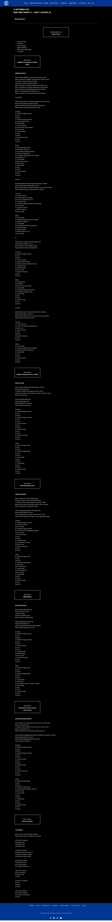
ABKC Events (54, 4)
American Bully (21, 43)
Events (37, 907)
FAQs (89, 4)
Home (26, 4)
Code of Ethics (75, 907)
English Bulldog (21, 49)
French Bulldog (21, 47)
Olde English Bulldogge (24, 51)
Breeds (46, 4)
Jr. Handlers (82, 4)
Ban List (84, 907)
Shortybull (20, 45)
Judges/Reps (72, 4)
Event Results (45, 907)
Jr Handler (20, 53)
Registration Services (36, 4)
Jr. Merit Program (64, 907)
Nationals (64, 4)
